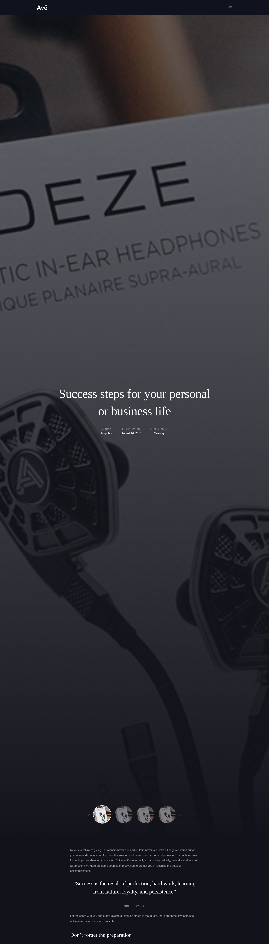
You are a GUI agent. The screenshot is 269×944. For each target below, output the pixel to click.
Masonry (159, 434)
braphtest (107, 433)
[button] (230, 8)
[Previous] (89, 814)
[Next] (179, 814)
